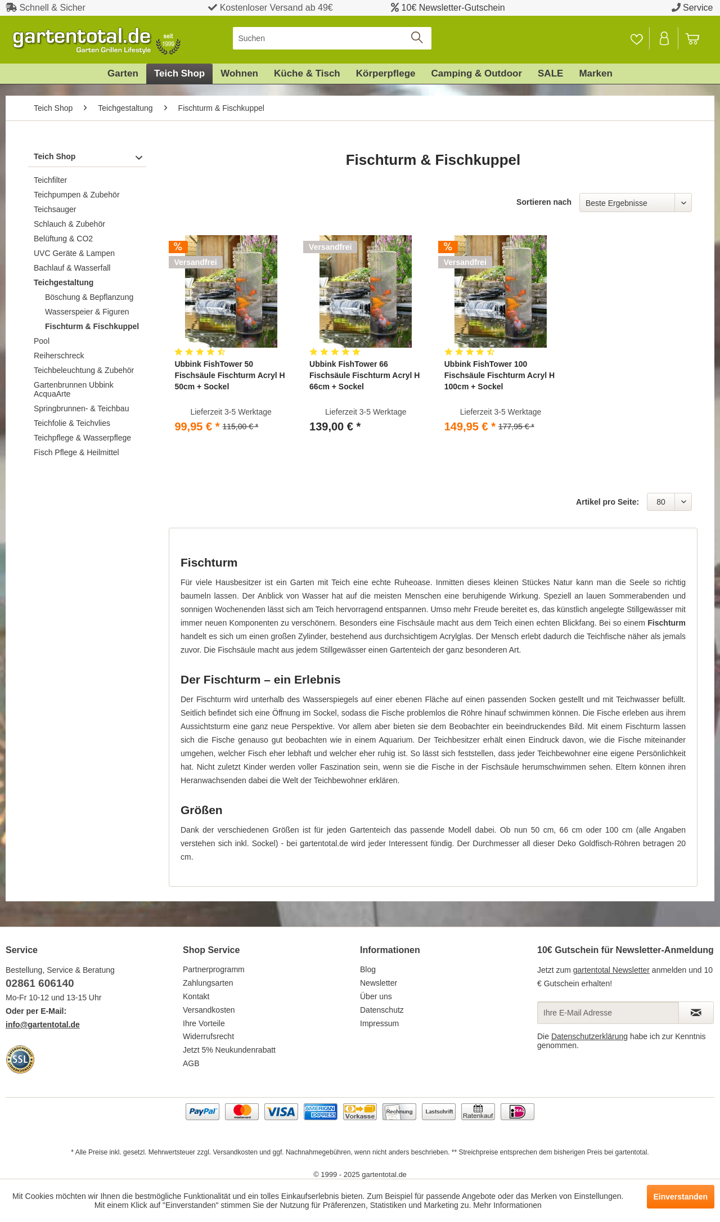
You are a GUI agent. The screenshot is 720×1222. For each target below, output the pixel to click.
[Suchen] (332, 38)
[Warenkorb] (697, 38)
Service (698, 7)
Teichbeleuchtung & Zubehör (84, 370)
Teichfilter (50, 180)
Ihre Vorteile (204, 1023)
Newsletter (378, 982)
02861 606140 (40, 983)
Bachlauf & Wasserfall (72, 267)
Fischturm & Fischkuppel (92, 326)
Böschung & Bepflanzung (89, 297)
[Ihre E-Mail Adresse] (608, 1012)
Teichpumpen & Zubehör (77, 194)
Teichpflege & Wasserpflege (82, 437)
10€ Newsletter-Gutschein (453, 7)
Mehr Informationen (507, 1205)
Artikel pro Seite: (607, 501)
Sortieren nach (544, 201)
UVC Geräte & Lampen (74, 253)
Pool (42, 340)
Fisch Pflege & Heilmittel (76, 452)
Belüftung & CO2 (63, 238)
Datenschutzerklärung (589, 1036)
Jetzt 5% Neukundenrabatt (229, 1049)
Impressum (379, 1023)
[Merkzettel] (636, 38)
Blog (368, 969)
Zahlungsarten (208, 982)
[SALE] (550, 74)
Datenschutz (382, 1009)
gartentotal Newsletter (611, 969)
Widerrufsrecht (208, 1036)
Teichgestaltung (63, 282)
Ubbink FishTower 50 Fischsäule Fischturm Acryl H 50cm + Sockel (229, 375)
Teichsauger (55, 209)
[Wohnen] (239, 74)
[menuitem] (332, 38)
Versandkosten (209, 1009)
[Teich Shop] (179, 74)
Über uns (376, 996)
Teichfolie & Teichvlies (72, 423)
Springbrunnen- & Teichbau (81, 408)
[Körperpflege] (386, 74)
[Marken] (595, 74)
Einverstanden (681, 1196)
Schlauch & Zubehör (69, 223)
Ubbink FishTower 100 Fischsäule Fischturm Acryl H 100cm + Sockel (499, 375)
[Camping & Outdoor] (477, 74)
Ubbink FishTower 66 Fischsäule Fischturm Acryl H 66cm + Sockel (364, 375)
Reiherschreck (59, 355)
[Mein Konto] (665, 38)
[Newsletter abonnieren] (696, 1012)
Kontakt (196, 996)
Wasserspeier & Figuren (87, 311)
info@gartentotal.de (43, 1024)
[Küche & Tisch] (307, 74)
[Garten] (123, 74)
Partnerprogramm (214, 969)
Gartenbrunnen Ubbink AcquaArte (74, 389)
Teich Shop (54, 156)
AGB (191, 1063)
